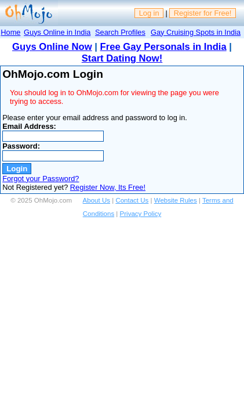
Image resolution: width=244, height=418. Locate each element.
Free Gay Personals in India (163, 46)
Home (10, 32)
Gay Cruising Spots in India (196, 32)
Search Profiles (120, 32)
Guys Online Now (52, 46)
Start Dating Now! (122, 58)
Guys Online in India (57, 32)
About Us (96, 200)
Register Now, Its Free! (107, 187)
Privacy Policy (141, 213)
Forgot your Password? (40, 178)
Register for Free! (203, 13)
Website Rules (175, 200)
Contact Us (131, 200)
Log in (149, 13)
